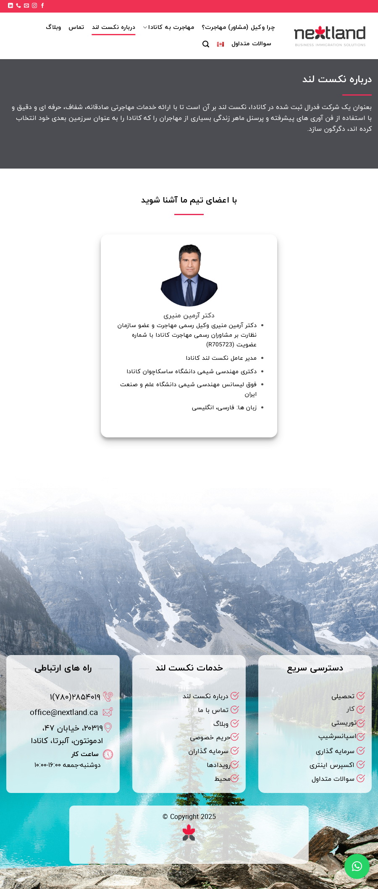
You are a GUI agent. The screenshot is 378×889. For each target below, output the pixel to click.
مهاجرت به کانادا (168, 27)
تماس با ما (213, 710)
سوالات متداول (251, 43)
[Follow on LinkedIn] (10, 6)
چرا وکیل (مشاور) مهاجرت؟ (238, 27)
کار (350, 709)
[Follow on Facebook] (42, 6)
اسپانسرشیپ (337, 736)
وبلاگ (53, 27)
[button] (205, 44)
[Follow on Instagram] (34, 6)
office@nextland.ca (64, 713)
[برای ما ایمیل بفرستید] (26, 6)
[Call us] (18, 6)
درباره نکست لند (113, 27)
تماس (76, 27)
